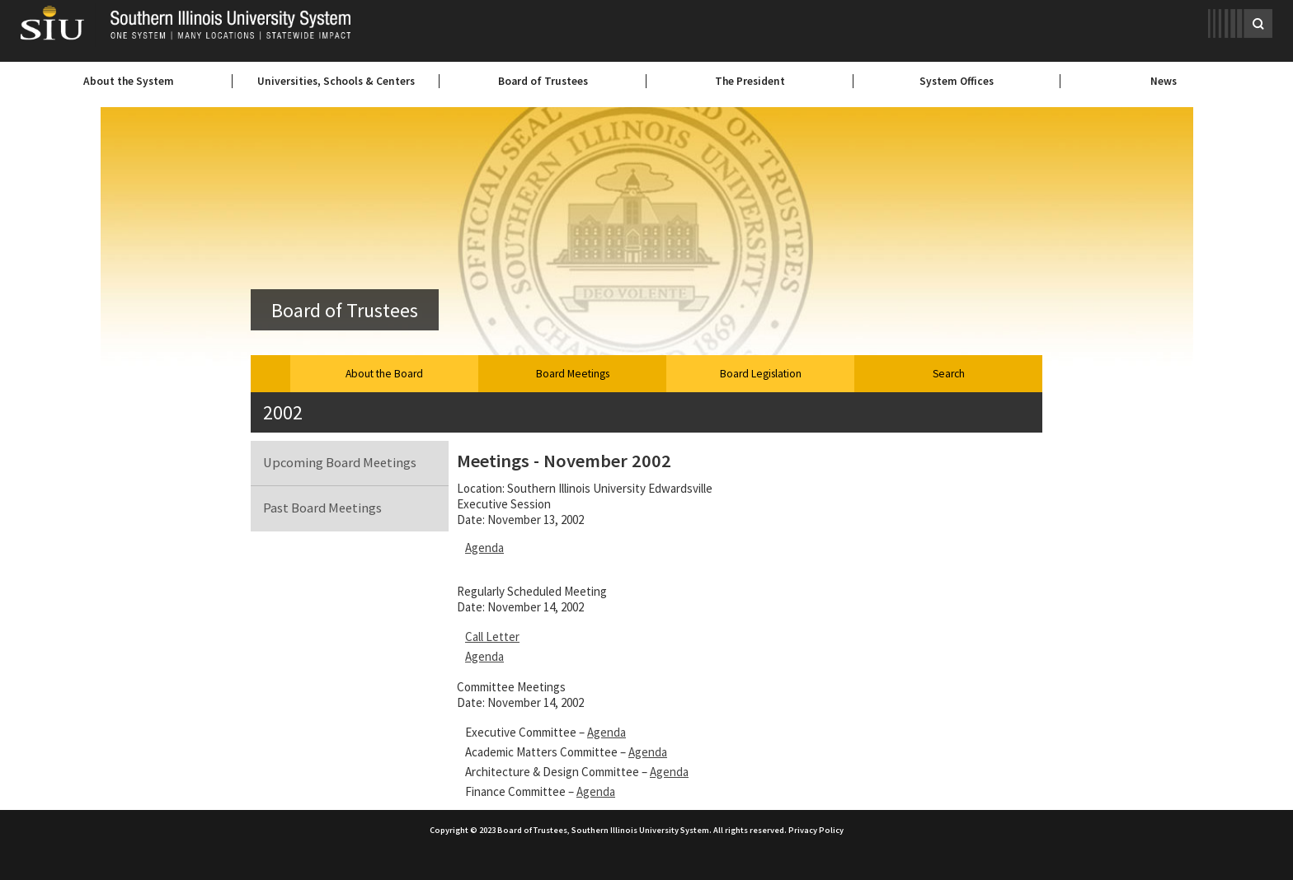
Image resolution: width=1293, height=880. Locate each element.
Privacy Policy (816, 830)
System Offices (956, 81)
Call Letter (492, 636)
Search (949, 374)
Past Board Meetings (322, 508)
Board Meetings (572, 374)
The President (750, 81)
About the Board (384, 374)
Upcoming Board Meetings (339, 462)
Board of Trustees (543, 81)
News (1163, 81)
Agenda (484, 547)
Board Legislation (761, 374)
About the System (128, 81)
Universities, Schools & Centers (336, 81)
